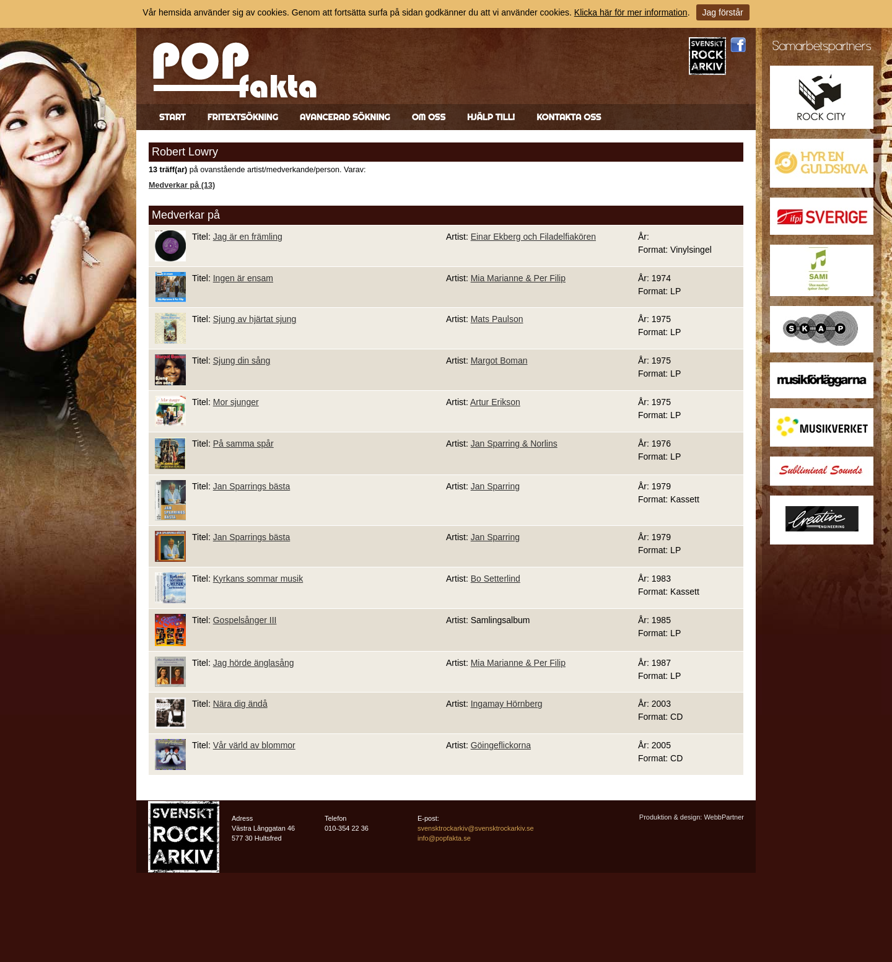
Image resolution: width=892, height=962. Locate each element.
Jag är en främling (247, 237)
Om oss (428, 117)
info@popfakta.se (444, 838)
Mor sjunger (236, 402)
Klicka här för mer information (631, 12)
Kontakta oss (568, 117)
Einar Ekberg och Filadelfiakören (533, 237)
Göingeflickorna (501, 745)
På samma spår (243, 443)
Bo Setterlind (495, 579)
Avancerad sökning (345, 117)
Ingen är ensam (243, 278)
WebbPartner (724, 817)
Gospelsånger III (245, 620)
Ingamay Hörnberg (507, 704)
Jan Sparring (495, 486)
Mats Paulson (497, 319)
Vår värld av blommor (254, 745)
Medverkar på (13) (182, 185)
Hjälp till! (491, 117)
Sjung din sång (242, 360)
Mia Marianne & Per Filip (518, 278)
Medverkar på (186, 215)
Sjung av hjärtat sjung (255, 319)
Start (172, 117)
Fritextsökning (243, 117)
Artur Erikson (495, 402)
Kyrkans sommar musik (258, 579)
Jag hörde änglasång (253, 663)
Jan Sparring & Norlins (514, 443)
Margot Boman (499, 360)
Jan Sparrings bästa (252, 486)
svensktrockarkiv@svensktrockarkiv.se (476, 828)
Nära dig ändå (240, 704)
